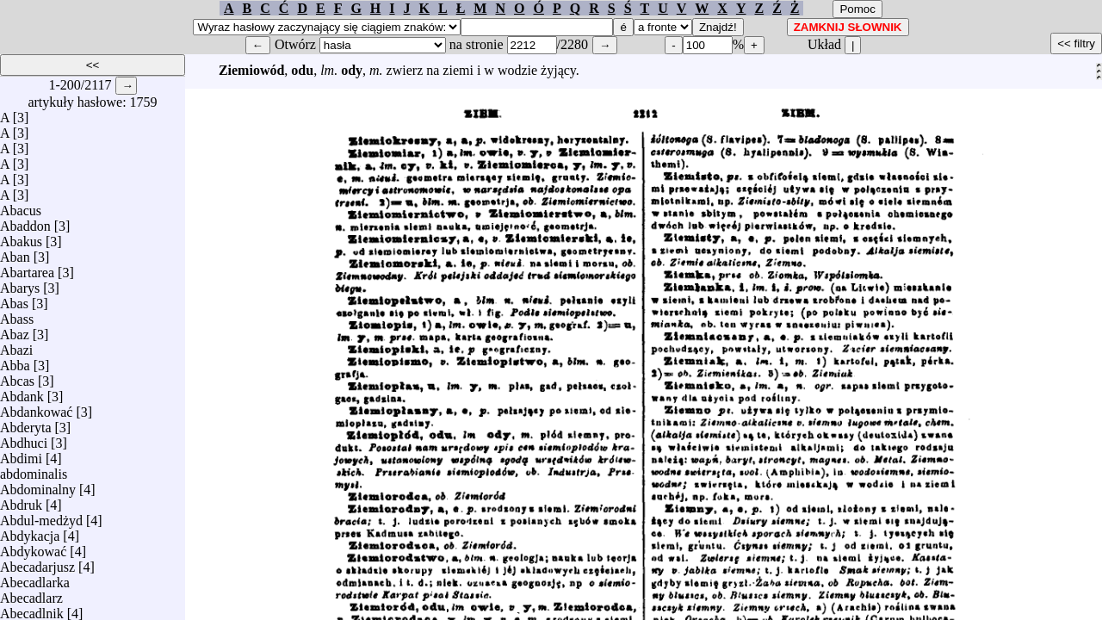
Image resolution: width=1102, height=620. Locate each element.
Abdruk (21, 500)
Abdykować (33, 547)
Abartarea (27, 268)
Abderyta (26, 423)
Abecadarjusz (37, 562)
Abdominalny (38, 485)
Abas (14, 299)
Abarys (20, 283)
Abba (15, 361)
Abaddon (25, 221)
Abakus (21, 237)
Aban (15, 252)
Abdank (22, 392)
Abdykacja (29, 531)
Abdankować (36, 407)
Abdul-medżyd (41, 516)
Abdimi (21, 454)
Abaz (14, 330)
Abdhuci (23, 438)
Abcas (17, 376)
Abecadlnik (32, 609)
